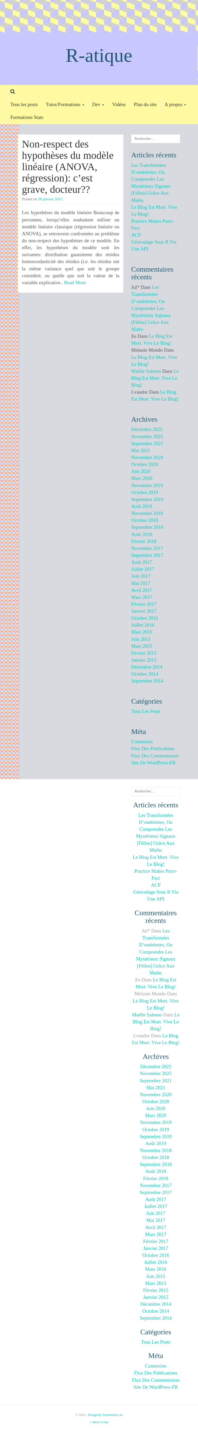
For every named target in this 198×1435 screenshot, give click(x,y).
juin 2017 (140, 576)
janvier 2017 (143, 611)
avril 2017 (141, 590)
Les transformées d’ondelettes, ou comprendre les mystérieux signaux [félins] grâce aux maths (151, 308)
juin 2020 (140, 471)
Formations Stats (26, 117)
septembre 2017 (147, 555)
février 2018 (143, 541)
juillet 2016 (142, 625)
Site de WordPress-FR (153, 762)
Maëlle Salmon (146, 371)
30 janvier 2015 (50, 199)
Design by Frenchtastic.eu (105, 1415)
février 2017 (143, 604)
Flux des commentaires (155, 755)
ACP (136, 235)
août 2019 (141, 506)
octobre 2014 (144, 674)
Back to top (99, 1422)
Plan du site (145, 104)
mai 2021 (140, 450)
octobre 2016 (144, 618)
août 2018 (141, 534)
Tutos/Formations (65, 104)
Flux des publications (153, 748)
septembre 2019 (147, 499)
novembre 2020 (147, 457)
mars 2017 (141, 597)
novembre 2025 (147, 436)
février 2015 (143, 653)
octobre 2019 (144, 492)
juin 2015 (140, 639)
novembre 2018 (147, 513)
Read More (75, 282)
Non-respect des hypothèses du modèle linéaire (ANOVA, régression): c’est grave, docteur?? (68, 166)
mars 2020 (141, 478)
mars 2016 (141, 632)
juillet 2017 (142, 569)
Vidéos (119, 104)
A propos (175, 104)
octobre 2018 (144, 520)
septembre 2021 (147, 443)
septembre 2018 (147, 527)
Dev (98, 104)
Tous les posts (24, 104)
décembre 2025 (146, 429)
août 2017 (141, 562)
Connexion (142, 741)
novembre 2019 (147, 485)
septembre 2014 (147, 681)
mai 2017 (140, 583)
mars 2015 (141, 646)
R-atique (99, 55)
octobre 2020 (144, 464)
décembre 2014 (146, 667)
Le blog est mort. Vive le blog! (155, 378)
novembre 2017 (147, 548)
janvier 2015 (143, 660)
